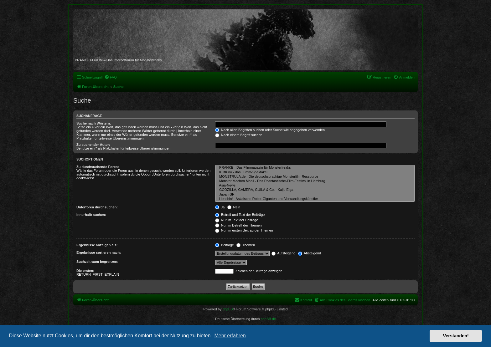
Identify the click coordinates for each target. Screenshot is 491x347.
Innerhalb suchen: (91, 215)
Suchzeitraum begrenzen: (97, 261)
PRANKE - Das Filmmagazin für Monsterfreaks (315, 168)
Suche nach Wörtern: (93, 123)
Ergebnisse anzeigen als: (96, 245)
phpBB (227, 309)
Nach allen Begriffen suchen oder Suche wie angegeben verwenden (270, 130)
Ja (220, 207)
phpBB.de (268, 319)
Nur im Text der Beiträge (236, 220)
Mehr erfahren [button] (230, 335)
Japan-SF (315, 194)
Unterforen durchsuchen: (97, 207)
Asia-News (315, 185)
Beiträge (224, 245)
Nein (233, 207)
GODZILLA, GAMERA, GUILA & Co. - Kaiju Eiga (315, 190)
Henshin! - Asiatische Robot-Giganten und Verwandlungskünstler (315, 199)
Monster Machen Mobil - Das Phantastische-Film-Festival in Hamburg (315, 181)
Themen (245, 245)
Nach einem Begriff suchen (238, 135)
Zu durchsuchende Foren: (97, 167)
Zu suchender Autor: (93, 144)
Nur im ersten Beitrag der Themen (244, 230)
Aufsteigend (283, 253)
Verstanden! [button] (456, 335)
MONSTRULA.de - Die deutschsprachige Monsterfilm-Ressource (315, 177)
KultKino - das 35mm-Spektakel (315, 172)
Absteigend (309, 253)
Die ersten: (85, 271)
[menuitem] (110, 77)
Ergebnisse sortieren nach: (98, 252)
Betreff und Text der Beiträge (240, 215)
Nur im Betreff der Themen (238, 225)
